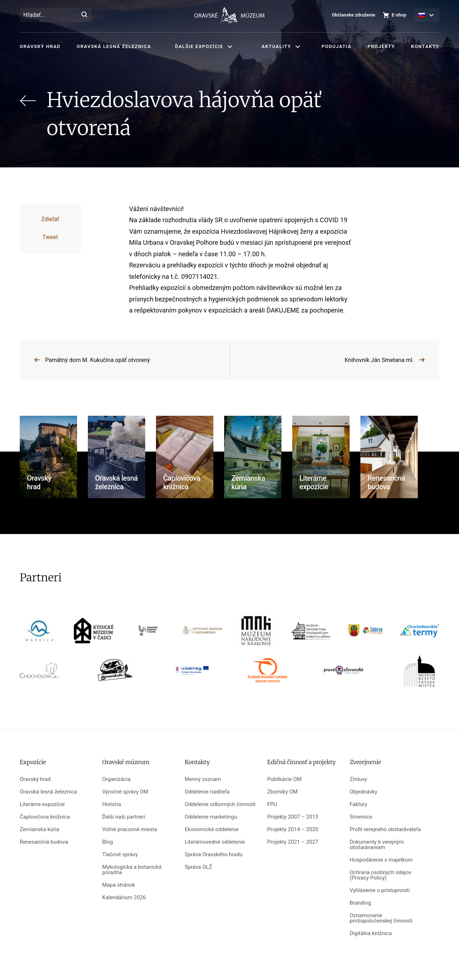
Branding (360, 903)
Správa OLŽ (198, 867)
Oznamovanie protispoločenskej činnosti (381, 918)
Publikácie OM (284, 779)
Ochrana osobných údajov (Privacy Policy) (380, 875)
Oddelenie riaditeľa (207, 792)
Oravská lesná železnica (114, 46)
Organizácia (116, 779)
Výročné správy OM (125, 792)
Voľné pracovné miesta (129, 829)
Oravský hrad (40, 46)
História (111, 804)
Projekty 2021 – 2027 (292, 842)
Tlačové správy (120, 854)
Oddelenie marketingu (211, 817)
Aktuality (276, 46)
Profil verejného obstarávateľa (385, 829)
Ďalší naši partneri (123, 817)
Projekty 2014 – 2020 (292, 829)
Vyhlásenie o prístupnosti (380, 890)
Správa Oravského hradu (213, 854)
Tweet (50, 237)
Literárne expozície (42, 804)
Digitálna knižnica (371, 933)
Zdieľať (50, 219)
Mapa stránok (118, 885)
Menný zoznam (203, 779)
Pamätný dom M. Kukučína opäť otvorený (97, 360)
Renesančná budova (44, 842)
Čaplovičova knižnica (45, 817)
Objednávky (363, 792)
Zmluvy (358, 779)
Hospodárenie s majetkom (381, 860)
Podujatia (336, 46)
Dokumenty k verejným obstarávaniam (377, 844)
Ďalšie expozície (199, 46)
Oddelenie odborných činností (220, 804)
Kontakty (425, 46)
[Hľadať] (84, 15)
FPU (272, 804)
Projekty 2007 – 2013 (292, 817)
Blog (107, 842)
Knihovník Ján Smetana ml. (379, 360)
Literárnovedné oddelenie (215, 842)
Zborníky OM (282, 792)
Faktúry (358, 804)
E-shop (399, 15)
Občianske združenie (353, 15)
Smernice (361, 817)
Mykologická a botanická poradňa (131, 869)
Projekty (381, 46)
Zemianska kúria (39, 829)
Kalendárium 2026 (124, 897)
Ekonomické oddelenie (211, 829)
